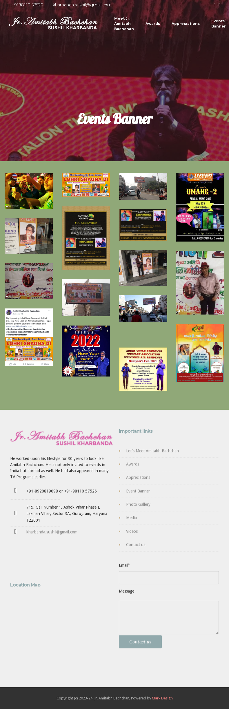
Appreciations (186, 23)
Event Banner (138, 494)
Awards (153, 23)
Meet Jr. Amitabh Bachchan (124, 23)
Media (131, 521)
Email (123, 567)
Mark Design (162, 698)
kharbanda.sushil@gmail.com (51, 534)
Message (126, 593)
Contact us (135, 548)
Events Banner (218, 23)
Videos (132, 535)
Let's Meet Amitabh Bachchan (152, 454)
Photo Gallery (138, 508)
